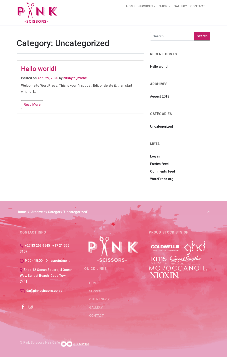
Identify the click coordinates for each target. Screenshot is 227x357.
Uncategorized (161, 126)
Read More (32, 105)
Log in (155, 156)
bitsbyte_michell (75, 78)
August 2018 (159, 96)
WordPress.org (161, 179)
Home (21, 212)
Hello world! (38, 69)
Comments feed (162, 171)
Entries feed (159, 164)
